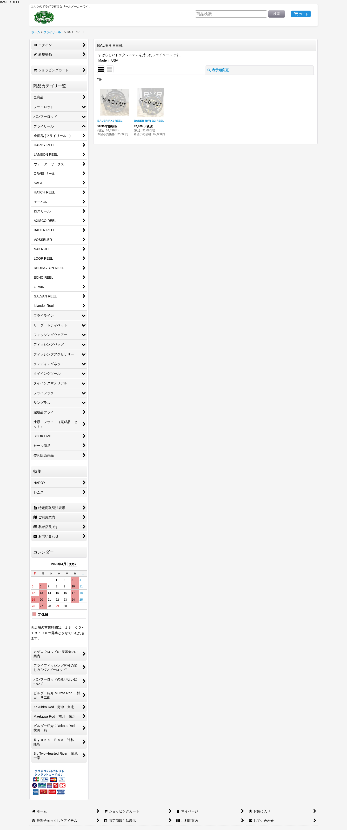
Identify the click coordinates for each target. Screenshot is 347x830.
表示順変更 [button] (218, 70)
